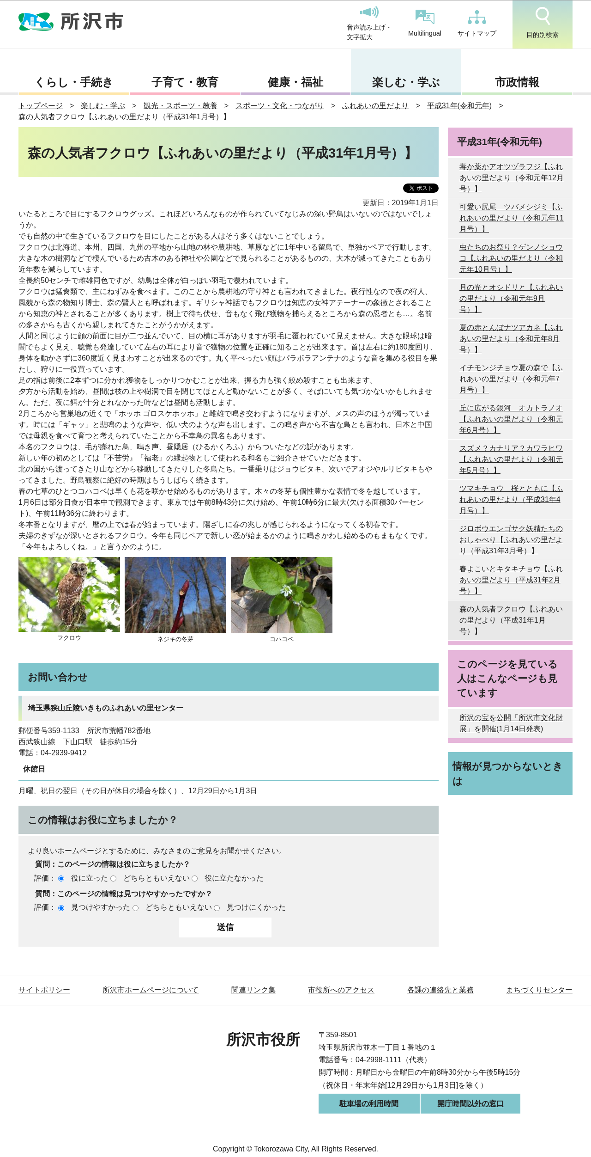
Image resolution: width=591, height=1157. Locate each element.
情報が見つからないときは (507, 773)
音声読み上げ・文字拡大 (369, 23)
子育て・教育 (184, 82)
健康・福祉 (295, 82)
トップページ (40, 106)
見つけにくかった (256, 907)
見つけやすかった (100, 907)
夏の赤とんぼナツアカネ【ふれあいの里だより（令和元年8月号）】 (511, 339)
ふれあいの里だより (375, 106)
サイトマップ (477, 23)
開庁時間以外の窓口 (470, 1104)
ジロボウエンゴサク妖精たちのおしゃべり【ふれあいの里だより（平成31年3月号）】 (511, 540)
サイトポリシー (44, 990)
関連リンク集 (253, 990)
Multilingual (424, 23)
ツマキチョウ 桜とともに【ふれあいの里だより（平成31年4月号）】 (511, 499)
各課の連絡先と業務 (440, 990)
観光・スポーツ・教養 (180, 106)
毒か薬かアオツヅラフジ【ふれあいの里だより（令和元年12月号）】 (511, 178)
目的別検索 (542, 22)
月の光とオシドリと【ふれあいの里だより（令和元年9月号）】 (511, 298)
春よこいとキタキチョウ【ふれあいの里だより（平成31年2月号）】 (511, 580)
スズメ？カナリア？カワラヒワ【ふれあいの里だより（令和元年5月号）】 (511, 459)
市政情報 (517, 82)
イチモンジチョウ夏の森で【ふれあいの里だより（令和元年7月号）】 (511, 379)
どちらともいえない (156, 878)
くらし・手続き (74, 82)
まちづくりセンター (539, 990)
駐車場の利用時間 (368, 1104)
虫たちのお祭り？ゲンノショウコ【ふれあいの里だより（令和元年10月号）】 (511, 258)
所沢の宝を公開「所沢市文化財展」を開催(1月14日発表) (511, 723)
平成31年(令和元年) (459, 106)
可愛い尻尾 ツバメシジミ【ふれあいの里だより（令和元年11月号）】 (511, 218)
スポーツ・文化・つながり (279, 106)
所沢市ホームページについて (151, 990)
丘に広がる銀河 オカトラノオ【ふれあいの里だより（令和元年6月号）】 (511, 419)
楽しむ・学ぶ (406, 82)
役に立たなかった (234, 878)
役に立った (89, 878)
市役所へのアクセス (341, 990)
